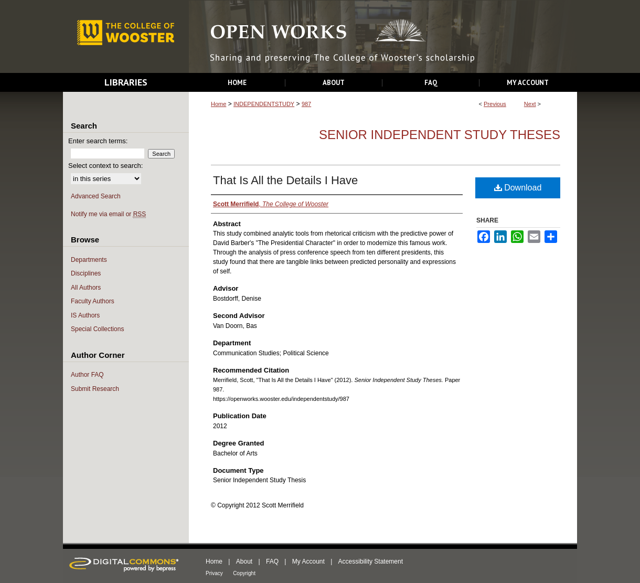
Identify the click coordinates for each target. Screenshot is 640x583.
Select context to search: (105, 165)
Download (518, 187)
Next (530, 104)
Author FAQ (87, 374)
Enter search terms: (97, 141)
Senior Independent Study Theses (439, 135)
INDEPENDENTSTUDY (263, 104)
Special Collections (97, 329)
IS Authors (85, 315)
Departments (89, 259)
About (244, 561)
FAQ (272, 561)
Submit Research (95, 389)
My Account (308, 561)
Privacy (214, 573)
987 (306, 104)
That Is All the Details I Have (285, 180)
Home (218, 104)
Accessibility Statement (370, 561)
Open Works (383, 37)
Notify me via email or (108, 214)
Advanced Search (96, 196)
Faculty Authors (92, 301)
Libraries (125, 82)
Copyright (244, 573)
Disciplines (86, 273)
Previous (495, 104)
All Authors (86, 287)
